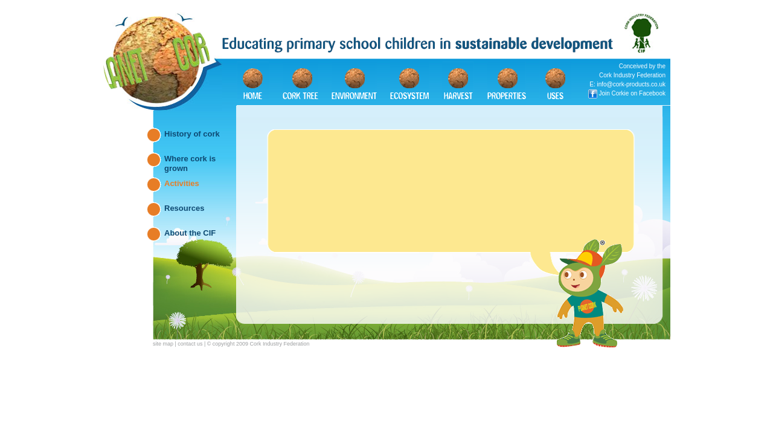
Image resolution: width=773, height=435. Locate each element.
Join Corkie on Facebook (632, 93)
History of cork (192, 133)
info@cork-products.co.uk (631, 84)
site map (163, 344)
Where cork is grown (190, 162)
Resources (184, 208)
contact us (190, 344)
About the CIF (190, 232)
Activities (181, 183)
